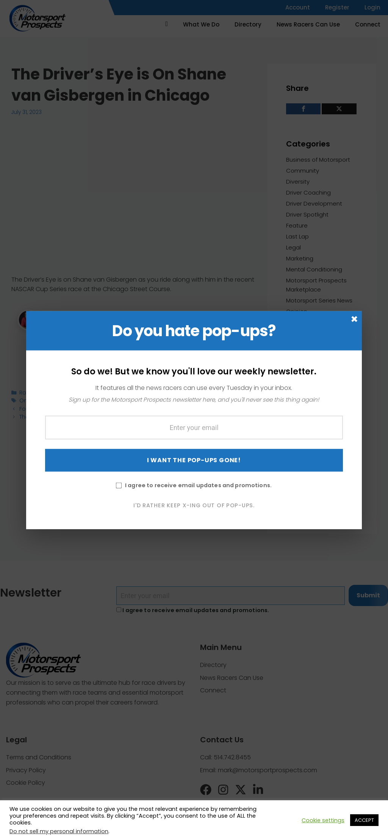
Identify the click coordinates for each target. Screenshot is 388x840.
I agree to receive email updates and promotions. (194, 500)
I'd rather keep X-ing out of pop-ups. (194, 520)
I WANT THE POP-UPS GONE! (194, 475)
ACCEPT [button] (364, 820)
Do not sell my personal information (58, 831)
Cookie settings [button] (323, 820)
